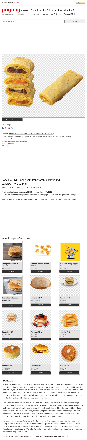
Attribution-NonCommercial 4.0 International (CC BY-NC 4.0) (31, 134)
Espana (16, 2)
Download (12, 271)
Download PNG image (12, 120)
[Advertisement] (43, 40)
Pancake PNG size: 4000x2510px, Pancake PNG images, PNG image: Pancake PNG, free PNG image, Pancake (39, 137)
